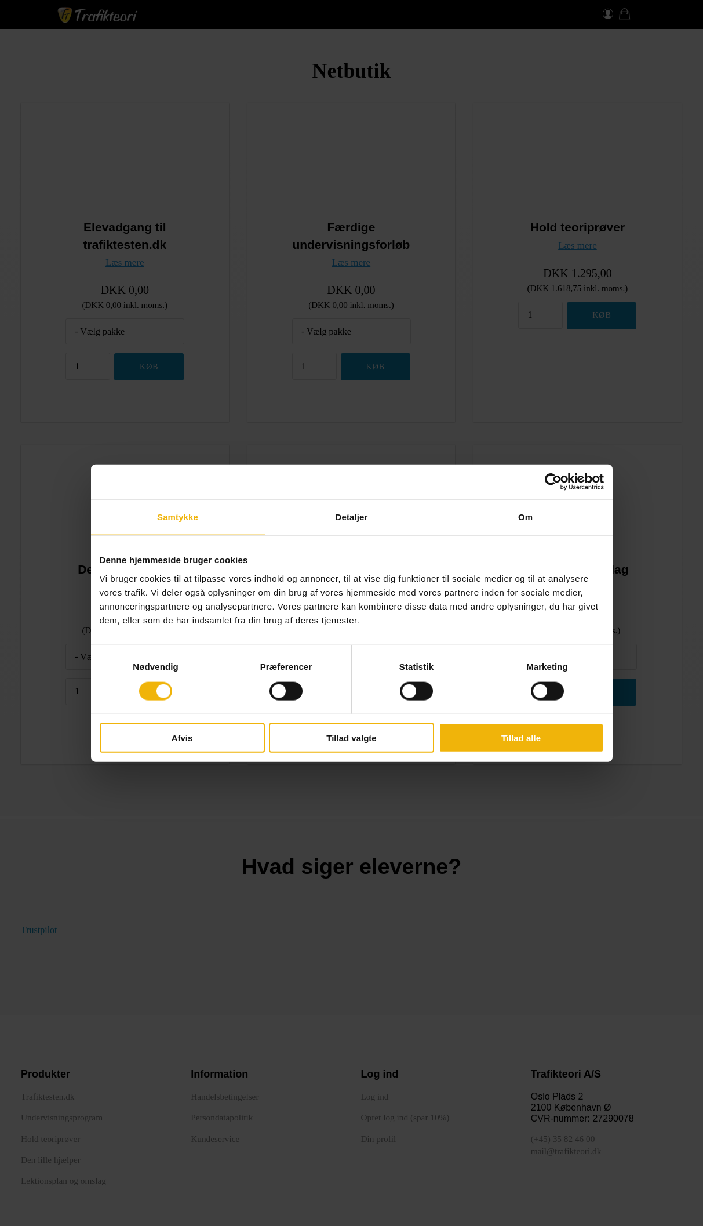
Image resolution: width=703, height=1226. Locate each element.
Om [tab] (525, 517)
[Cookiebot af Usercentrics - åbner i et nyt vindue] (553, 482)
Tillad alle (521, 737)
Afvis (182, 737)
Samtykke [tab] (177, 517)
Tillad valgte (351, 737)
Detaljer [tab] (352, 517)
